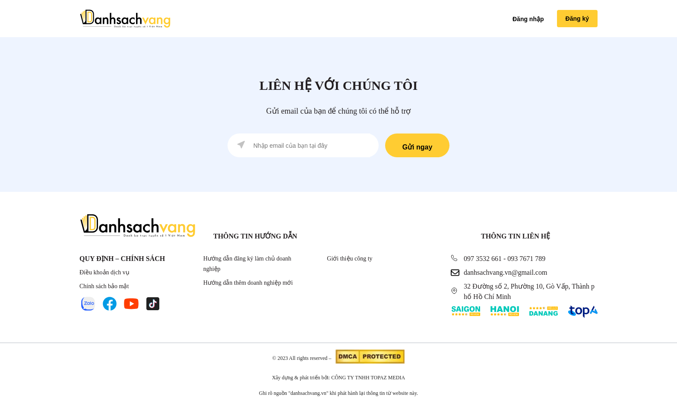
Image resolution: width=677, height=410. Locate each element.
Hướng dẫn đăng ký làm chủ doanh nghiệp (247, 263)
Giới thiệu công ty (349, 258)
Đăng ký (577, 18)
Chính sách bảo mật (104, 286)
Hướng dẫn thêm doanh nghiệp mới (248, 283)
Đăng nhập (528, 19)
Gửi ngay (417, 147)
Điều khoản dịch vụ (104, 272)
